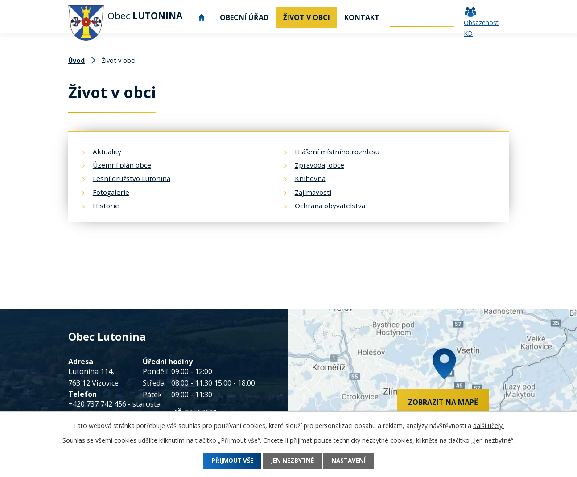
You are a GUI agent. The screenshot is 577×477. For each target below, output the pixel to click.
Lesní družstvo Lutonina (131, 178)
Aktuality (107, 151)
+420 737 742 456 (97, 404)
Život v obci (306, 17)
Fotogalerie (111, 192)
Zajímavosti (313, 192)
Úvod (201, 17)
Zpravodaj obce (319, 164)
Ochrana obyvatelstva (330, 205)
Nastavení (354, 461)
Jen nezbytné (293, 461)
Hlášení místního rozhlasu (337, 151)
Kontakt (361, 17)
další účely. (488, 425)
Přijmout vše (227, 461)
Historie (106, 205)
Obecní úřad (244, 17)
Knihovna (310, 178)
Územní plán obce (122, 164)
